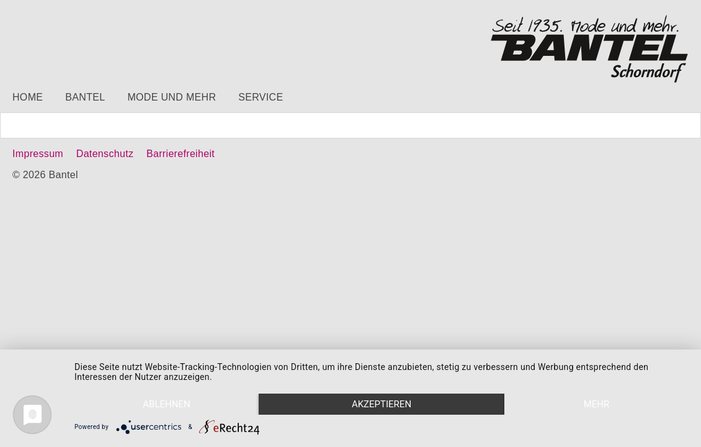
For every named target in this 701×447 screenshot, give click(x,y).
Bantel (85, 97)
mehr (597, 404)
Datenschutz (104, 153)
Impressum (37, 153)
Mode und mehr (171, 97)
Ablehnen (166, 404)
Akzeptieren (381, 404)
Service (260, 97)
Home (27, 97)
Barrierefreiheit (180, 153)
